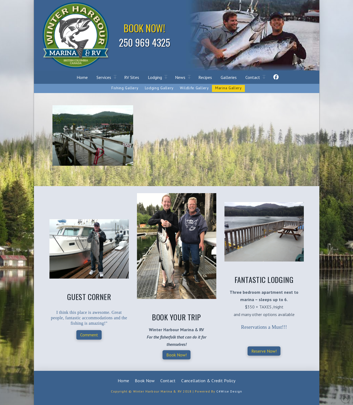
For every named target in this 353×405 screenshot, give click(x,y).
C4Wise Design (229, 391)
